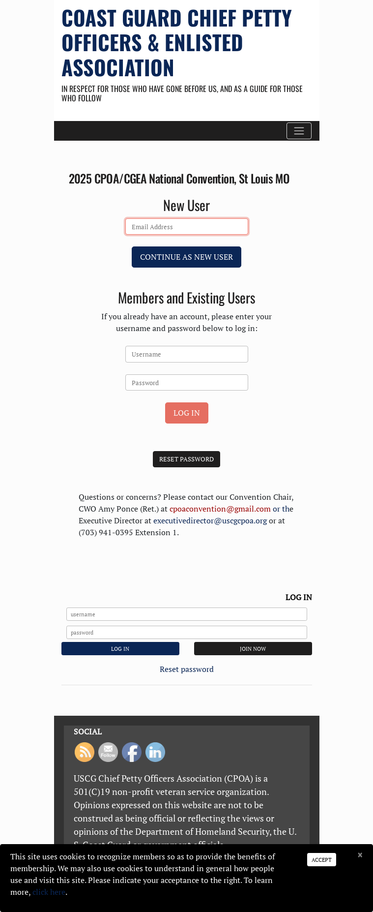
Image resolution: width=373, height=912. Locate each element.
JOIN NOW (253, 648)
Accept (322, 859)
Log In (186, 412)
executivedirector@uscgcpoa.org (210, 520)
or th (229, 508)
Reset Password (186, 459)
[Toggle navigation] (299, 130)
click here (48, 891)
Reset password (187, 669)
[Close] (360, 855)
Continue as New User (186, 256)
